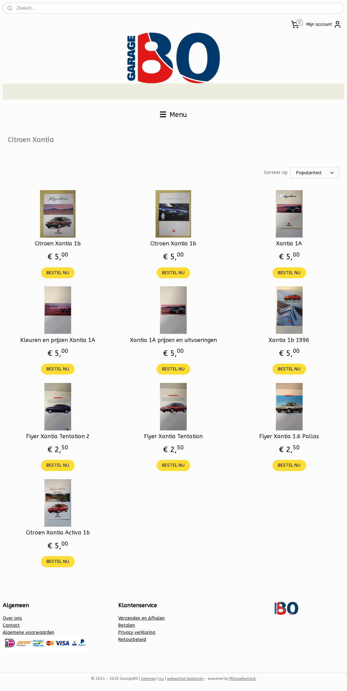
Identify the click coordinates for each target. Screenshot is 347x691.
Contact (11, 625)
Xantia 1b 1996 (289, 340)
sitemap (148, 678)
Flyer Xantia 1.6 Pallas (289, 436)
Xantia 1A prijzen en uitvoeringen (173, 340)
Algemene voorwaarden (28, 632)
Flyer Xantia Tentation (173, 436)
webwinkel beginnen (185, 678)
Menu (173, 115)
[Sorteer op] (315, 172)
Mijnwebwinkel (242, 678)
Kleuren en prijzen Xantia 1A (57, 340)
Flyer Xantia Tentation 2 (58, 436)
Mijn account (324, 24)
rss (161, 678)
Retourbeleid (132, 639)
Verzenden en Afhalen (141, 618)
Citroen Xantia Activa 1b (58, 532)
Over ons (12, 618)
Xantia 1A (289, 243)
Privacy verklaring (136, 632)
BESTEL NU (57, 272)
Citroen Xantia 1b (58, 243)
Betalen (126, 625)
